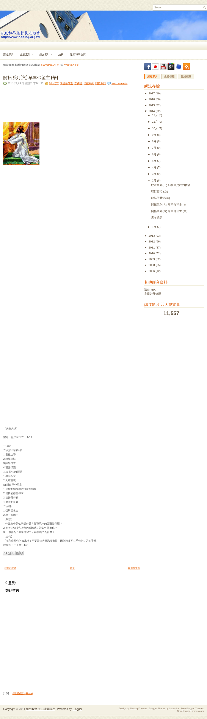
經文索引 (47, 53)
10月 (155, 128)
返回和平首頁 (78, 54)
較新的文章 (10, 568)
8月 (154, 141)
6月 (154, 154)
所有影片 (152, 76)
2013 (152, 235)
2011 (152, 247)
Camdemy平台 (50, 65)
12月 (155, 115)
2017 (152, 93)
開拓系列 (100, 83)
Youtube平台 (72, 65)
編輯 (61, 54)
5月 (154, 161)
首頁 (72, 568)
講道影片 (8, 54)
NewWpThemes (138, 708)
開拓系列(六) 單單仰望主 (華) (30, 77)
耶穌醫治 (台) (159, 191)
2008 (152, 265)
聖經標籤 (186, 76)
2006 (152, 271)
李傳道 (78, 83)
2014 (152, 111)
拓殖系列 (89, 83)
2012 (152, 241)
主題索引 (28, 53)
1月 (154, 226)
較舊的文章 (134, 568)
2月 (154, 180)
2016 (152, 99)
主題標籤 (169, 76)
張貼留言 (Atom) (23, 693)
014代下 (54, 83)
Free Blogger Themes (192, 708)
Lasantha (174, 708)
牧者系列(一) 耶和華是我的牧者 (170, 185)
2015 (152, 105)
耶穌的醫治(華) (160, 198)
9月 (154, 134)
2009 (152, 259)
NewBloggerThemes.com (190, 711)
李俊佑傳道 (66, 83)
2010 (152, 253)
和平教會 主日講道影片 (40, 709)
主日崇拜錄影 (152, 293)
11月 (155, 121)
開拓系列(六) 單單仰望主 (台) (169, 204)
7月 (154, 147)
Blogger (77, 709)
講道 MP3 (150, 289)
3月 (154, 173)
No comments (119, 83)
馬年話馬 (156, 217)
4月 (154, 167)
